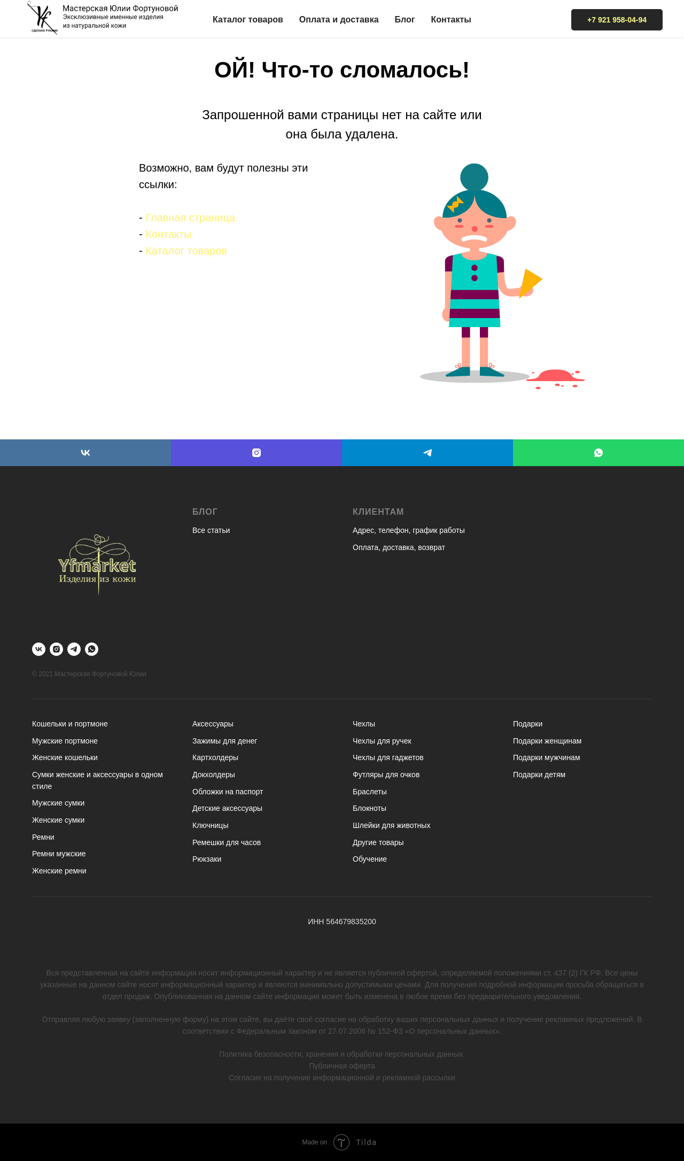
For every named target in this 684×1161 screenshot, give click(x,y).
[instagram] (256, 452)
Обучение (370, 859)
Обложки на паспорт (227, 791)
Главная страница (190, 217)
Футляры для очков (386, 774)
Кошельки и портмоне (70, 723)
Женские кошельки (65, 757)
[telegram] (427, 452)
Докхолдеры (213, 774)
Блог (405, 19)
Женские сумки (58, 820)
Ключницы (210, 825)
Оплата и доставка (339, 19)
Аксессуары (213, 723)
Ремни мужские (59, 853)
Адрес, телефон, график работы (409, 530)
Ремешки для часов (226, 842)
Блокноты (369, 808)
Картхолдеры (215, 757)
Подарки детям (539, 774)
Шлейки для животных (391, 825)
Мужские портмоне (65, 741)
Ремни (43, 837)
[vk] (85, 452)
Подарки (527, 723)
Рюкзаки (206, 859)
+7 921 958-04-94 (617, 20)
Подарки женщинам (547, 741)
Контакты (451, 19)
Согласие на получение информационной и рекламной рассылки (342, 1077)
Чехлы (364, 723)
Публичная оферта (342, 1066)
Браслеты (370, 791)
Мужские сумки (58, 803)
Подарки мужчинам (546, 757)
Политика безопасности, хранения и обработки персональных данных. (342, 1054)
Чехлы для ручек (382, 741)
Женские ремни (59, 870)
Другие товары (378, 842)
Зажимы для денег (224, 741)
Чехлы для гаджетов (388, 757)
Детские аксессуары (227, 808)
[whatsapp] (598, 452)
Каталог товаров (248, 19)
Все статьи (211, 530)
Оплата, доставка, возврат (399, 547)
